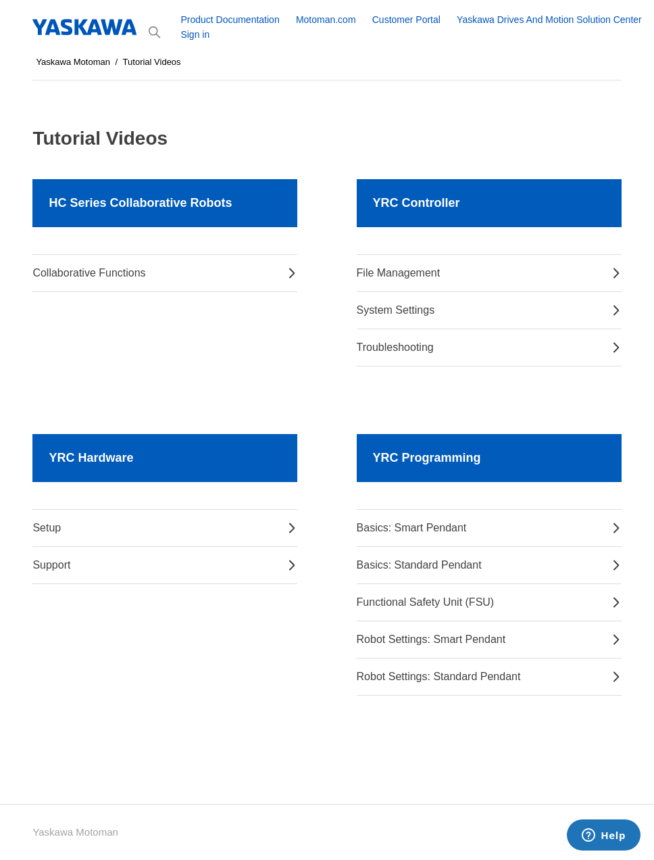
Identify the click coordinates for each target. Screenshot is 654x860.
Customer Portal (406, 19)
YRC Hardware (91, 457)
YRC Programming (427, 457)
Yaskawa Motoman (73, 62)
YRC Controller (416, 203)
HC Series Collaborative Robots (140, 203)
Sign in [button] (194, 34)
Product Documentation (229, 19)
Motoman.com (326, 19)
